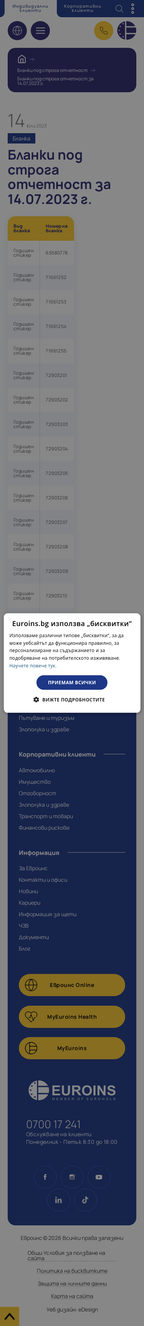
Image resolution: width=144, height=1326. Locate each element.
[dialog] (71, 663)
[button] (72, 699)
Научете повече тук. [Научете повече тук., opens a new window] (32, 665)
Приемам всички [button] (72, 682)
